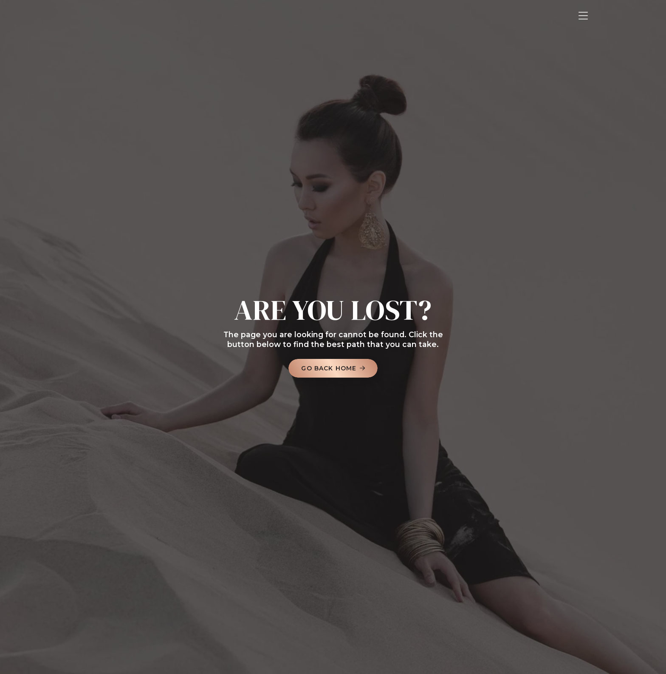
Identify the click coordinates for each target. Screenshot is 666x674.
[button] (583, 16)
